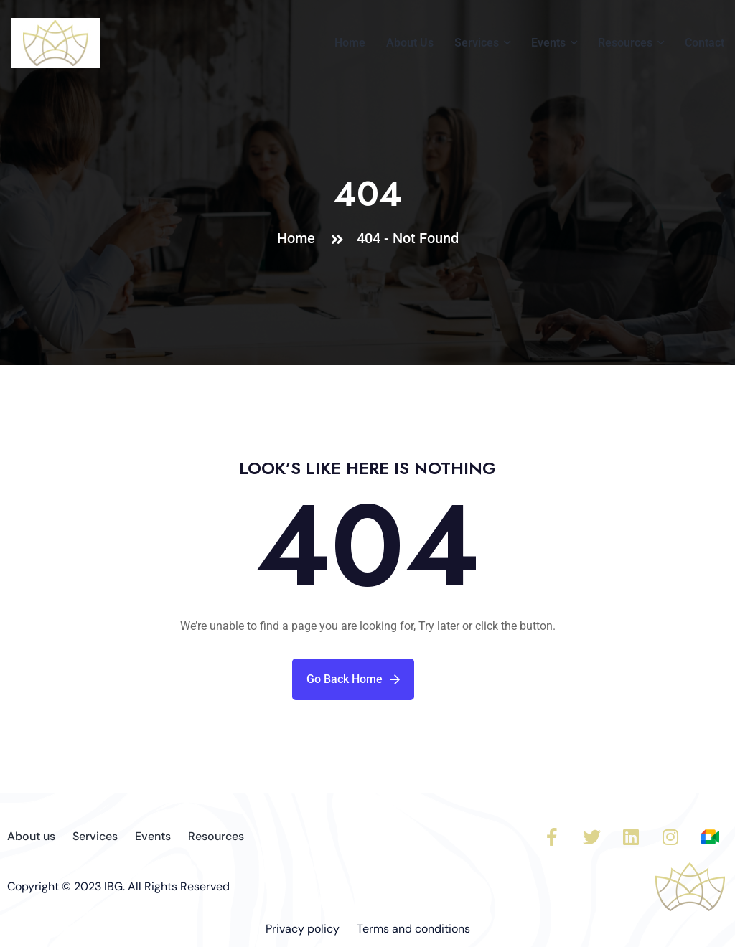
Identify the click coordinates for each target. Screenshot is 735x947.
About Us (410, 43)
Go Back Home (353, 679)
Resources (625, 43)
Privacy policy (303, 928)
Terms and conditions (413, 928)
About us (31, 836)
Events (548, 43)
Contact (704, 43)
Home (349, 43)
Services (476, 43)
